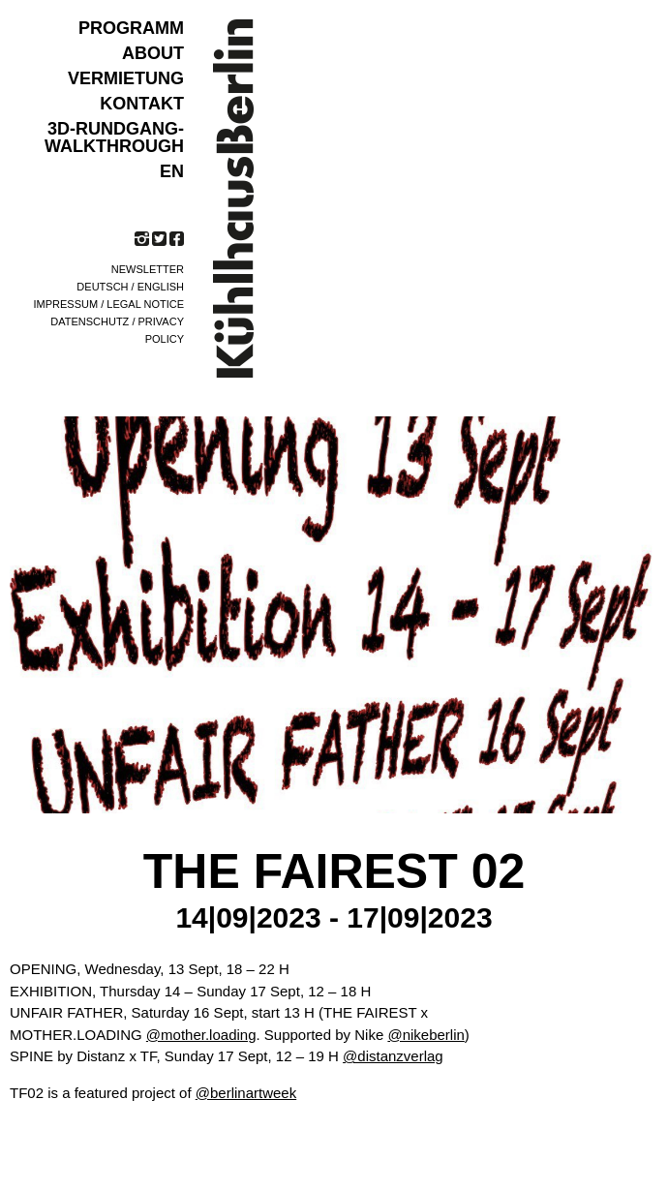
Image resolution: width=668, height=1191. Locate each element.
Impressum (66, 304)
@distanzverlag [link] (393, 1056)
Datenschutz (89, 321)
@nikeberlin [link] (425, 1034)
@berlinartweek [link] (246, 1092)
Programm (131, 28)
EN (172, 171)
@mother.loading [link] (201, 1034)
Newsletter (147, 269)
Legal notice (145, 304)
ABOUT (153, 53)
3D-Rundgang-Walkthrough (114, 137)
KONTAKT (142, 103)
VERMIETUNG (126, 78)
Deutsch (102, 286)
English (160, 286)
